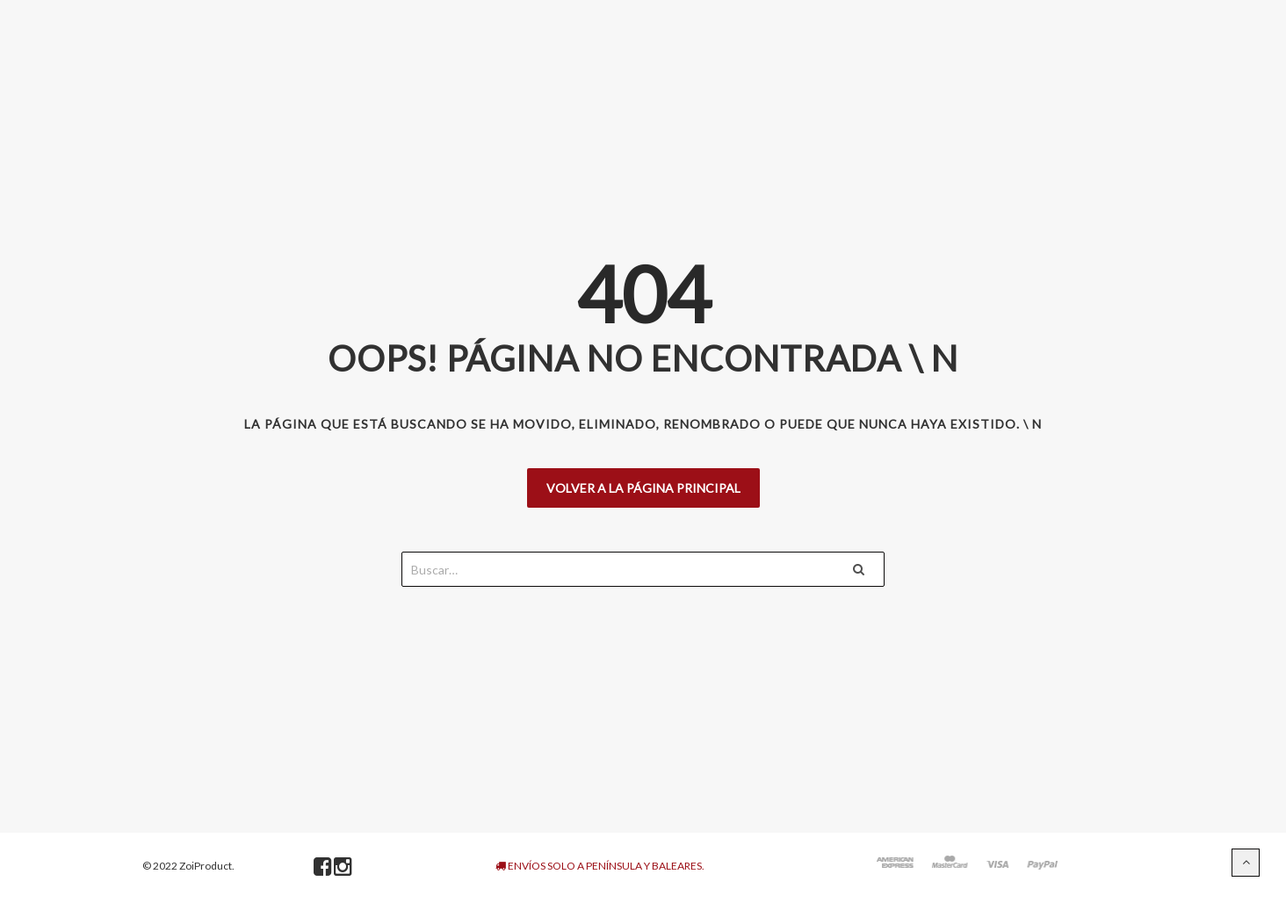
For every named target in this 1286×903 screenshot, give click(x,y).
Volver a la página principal (643, 487)
